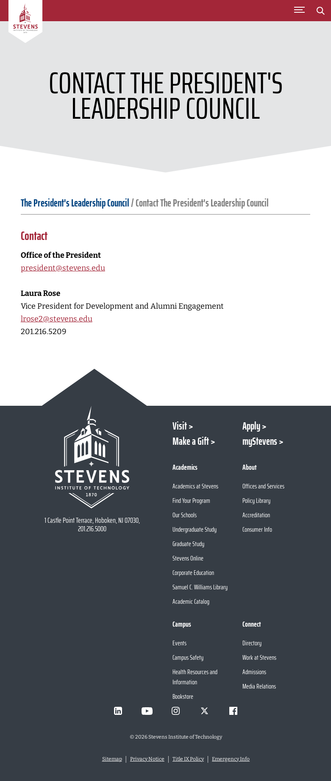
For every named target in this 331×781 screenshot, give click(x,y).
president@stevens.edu (63, 268)
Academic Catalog (190, 601)
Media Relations (259, 686)
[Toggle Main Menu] (299, 10)
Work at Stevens (259, 657)
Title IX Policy (188, 759)
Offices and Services (263, 486)
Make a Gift (190, 441)
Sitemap (112, 759)
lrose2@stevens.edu (56, 319)
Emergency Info (231, 759)
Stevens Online (187, 558)
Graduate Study (188, 543)
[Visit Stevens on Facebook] (233, 711)
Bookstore (182, 696)
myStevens (259, 441)
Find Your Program (191, 500)
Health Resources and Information (194, 677)
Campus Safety (187, 657)
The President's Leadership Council (75, 203)
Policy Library (256, 500)
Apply (251, 426)
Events (179, 643)
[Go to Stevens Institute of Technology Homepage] (92, 457)
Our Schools (184, 515)
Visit (179, 426)
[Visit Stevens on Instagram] (176, 711)
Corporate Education (193, 572)
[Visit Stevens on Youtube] (147, 711)
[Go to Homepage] (25, 23)
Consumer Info (257, 529)
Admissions (254, 672)
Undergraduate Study (194, 529)
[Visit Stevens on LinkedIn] (118, 711)
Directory (251, 643)
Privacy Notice (147, 759)
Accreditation (256, 515)
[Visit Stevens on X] (204, 711)
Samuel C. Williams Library (200, 587)
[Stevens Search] (320, 10)
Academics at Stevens (195, 486)
